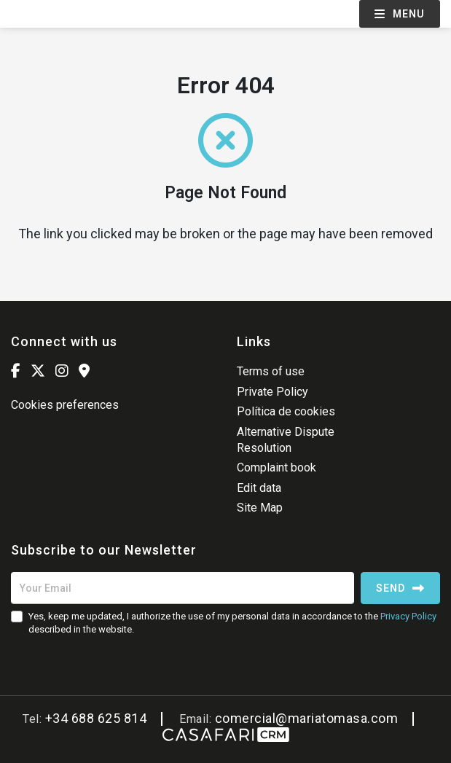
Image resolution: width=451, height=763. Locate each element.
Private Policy (272, 392)
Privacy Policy (408, 616)
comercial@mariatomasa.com (307, 718)
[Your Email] (182, 588)
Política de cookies (286, 411)
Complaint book (276, 467)
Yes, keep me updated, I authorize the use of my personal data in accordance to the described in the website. (232, 623)
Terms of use (271, 371)
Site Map (260, 507)
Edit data (259, 488)
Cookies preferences (65, 405)
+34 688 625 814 (96, 718)
